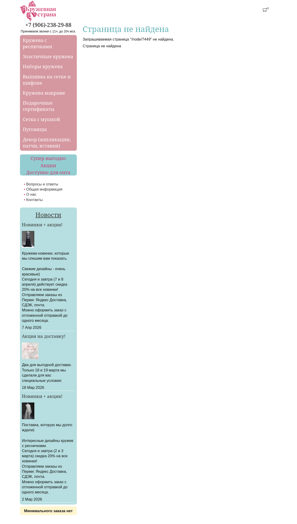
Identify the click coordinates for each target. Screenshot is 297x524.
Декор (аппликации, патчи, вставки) (47, 142)
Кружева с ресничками (37, 43)
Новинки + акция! (42, 225)
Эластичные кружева (48, 56)
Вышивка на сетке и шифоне (47, 79)
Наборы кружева (43, 66)
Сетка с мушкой (41, 119)
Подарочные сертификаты (39, 106)
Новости (48, 215)
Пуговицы (35, 129)
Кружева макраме (44, 93)
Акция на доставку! (43, 336)
